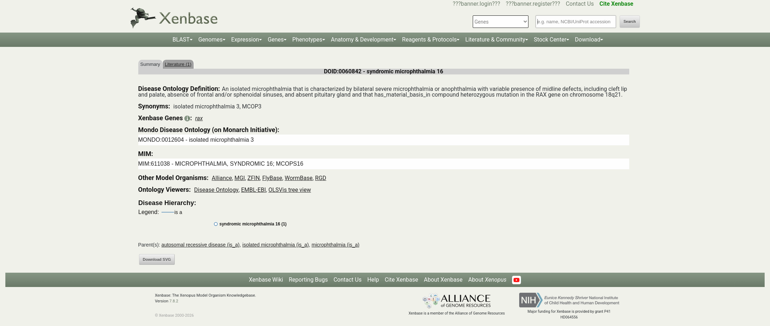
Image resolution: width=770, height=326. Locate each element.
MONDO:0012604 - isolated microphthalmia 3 (196, 140)
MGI (239, 178)
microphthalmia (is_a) (335, 245)
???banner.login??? (476, 3)
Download (587, 39)
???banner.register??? (533, 3)
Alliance (222, 178)
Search (630, 21)
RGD (320, 178)
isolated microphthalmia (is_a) (275, 245)
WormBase (299, 178)
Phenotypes (307, 39)
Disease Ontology (216, 189)
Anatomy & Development (362, 39)
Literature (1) (178, 64)
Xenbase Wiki (266, 279)
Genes (276, 39)
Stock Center (550, 39)
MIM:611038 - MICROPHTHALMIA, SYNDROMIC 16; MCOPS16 (220, 164)
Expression (245, 39)
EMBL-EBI (253, 189)
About (487, 279)
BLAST (181, 39)
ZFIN (254, 178)
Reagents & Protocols (429, 39)
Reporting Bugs (308, 279)
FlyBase (272, 178)
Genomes (210, 39)
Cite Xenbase (401, 279)
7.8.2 (173, 301)
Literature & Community (495, 39)
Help (373, 279)
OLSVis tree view (289, 189)
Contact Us (580, 3)
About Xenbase (443, 279)
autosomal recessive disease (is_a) (201, 245)
